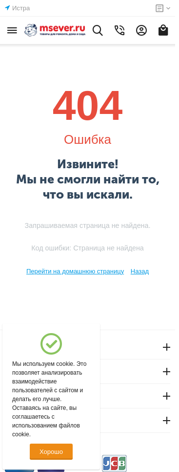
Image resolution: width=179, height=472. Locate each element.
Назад (140, 271)
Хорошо (51, 451)
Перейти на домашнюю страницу (75, 271)
